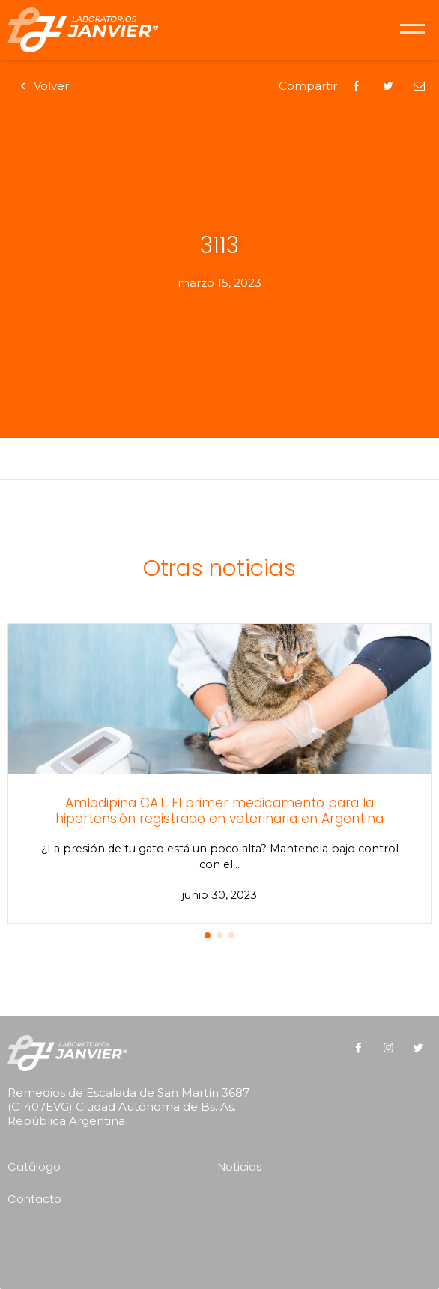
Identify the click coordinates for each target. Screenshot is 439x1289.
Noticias (240, 1166)
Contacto (34, 1199)
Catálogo (34, 1166)
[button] (208, 935)
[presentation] (223, 1256)
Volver (42, 86)
